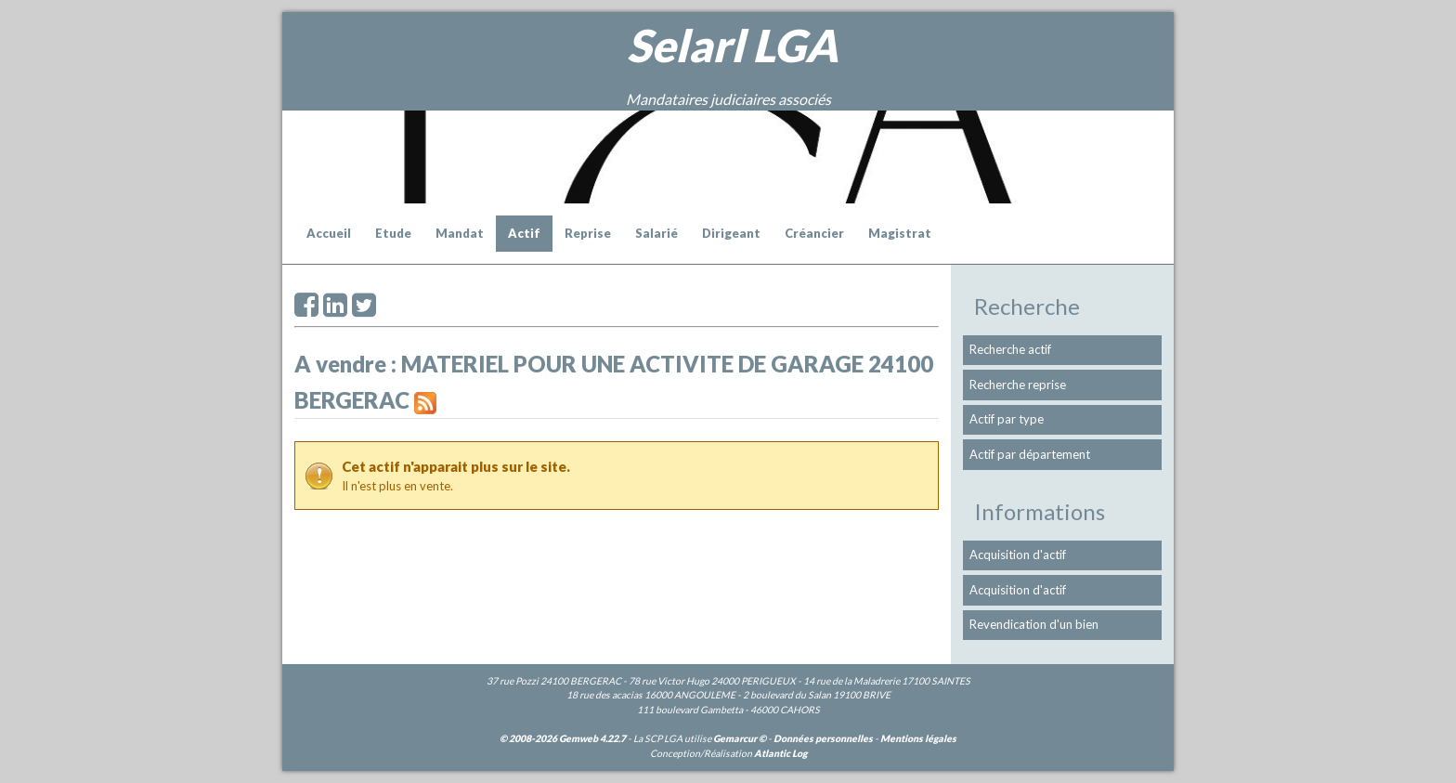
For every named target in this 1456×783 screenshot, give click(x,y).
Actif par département (1029, 454)
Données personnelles (823, 738)
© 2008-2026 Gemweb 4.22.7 (563, 738)
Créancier (814, 233)
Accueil (328, 233)
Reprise (588, 233)
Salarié (656, 233)
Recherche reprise (1017, 384)
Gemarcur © (739, 738)
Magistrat (899, 233)
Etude (393, 233)
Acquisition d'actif (1017, 554)
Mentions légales (918, 738)
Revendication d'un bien (1033, 624)
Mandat (460, 233)
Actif (524, 233)
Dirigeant (731, 233)
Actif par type (1006, 418)
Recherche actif (1010, 349)
